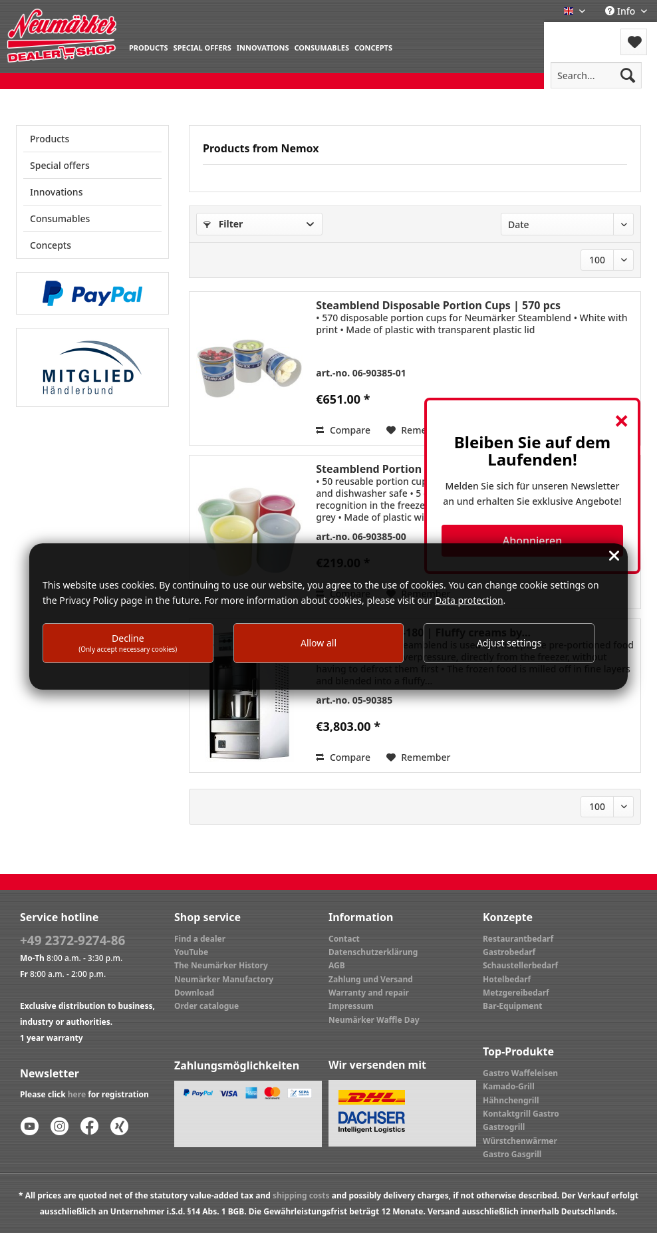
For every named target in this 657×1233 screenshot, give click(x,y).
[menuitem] (148, 47)
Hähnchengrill (511, 1100)
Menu (579, 34)
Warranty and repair (368, 992)
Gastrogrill (504, 1127)
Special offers (60, 165)
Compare (343, 430)
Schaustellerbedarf (520, 965)
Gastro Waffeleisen (520, 1073)
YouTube (191, 952)
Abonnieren (532, 540)
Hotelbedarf (507, 979)
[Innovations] (263, 47)
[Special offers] (202, 47)
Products (49, 138)
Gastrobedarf (509, 952)
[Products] (148, 47)
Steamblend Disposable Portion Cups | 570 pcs (438, 305)
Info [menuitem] (621, 11)
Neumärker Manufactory (223, 979)
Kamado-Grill (509, 1086)
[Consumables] (321, 47)
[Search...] (596, 75)
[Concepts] (373, 47)
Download (194, 992)
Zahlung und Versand (370, 979)
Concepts (50, 245)
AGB (336, 965)
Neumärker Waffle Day (374, 1020)
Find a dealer (199, 938)
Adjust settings (509, 642)
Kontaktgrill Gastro (521, 1113)
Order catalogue (206, 1006)
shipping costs (301, 1195)
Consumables (60, 218)
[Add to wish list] (418, 757)
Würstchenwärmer (520, 1141)
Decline (127, 643)
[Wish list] (633, 42)
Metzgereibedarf (516, 992)
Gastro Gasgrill (512, 1154)
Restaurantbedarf (518, 938)
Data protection (469, 600)
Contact (344, 938)
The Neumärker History (221, 965)
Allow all (318, 642)
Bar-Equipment (513, 1006)
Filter (223, 223)
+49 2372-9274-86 (72, 940)
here (77, 1094)
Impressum (351, 1006)
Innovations (56, 192)
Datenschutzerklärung (373, 952)
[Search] (628, 75)
